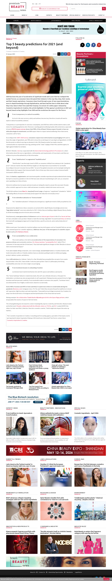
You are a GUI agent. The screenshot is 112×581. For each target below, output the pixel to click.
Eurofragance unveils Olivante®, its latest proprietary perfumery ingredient (96, 272)
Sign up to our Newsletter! (49, 8)
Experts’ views (12, 408)
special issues (74, 15)
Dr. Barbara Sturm (22, 232)
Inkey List (64, 218)
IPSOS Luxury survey (18, 129)
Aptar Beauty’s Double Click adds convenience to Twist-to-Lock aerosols (54, 498)
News (24, 15)
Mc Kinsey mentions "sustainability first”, (44, 242)
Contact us (42, 572)
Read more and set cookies (76, 579)
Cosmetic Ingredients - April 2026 (86, 413)
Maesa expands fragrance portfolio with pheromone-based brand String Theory (20, 532)
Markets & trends (11, 38)
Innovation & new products (17, 526)
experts (49, 15)
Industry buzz (80, 526)
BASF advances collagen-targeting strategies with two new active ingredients (21, 498)
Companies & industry (49, 526)
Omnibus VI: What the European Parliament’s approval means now (52, 465)
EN (36, 4)
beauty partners (62, 15)
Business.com (17, 289)
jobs (36, 15)
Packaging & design (48, 493)
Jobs (77, 220)
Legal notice (78, 572)
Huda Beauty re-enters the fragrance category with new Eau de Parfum (87, 532)
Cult (18, 151)
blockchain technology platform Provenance (48, 151)
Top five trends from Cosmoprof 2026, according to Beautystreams (39, 388)
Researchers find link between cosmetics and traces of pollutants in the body (89, 465)
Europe (16, 20)
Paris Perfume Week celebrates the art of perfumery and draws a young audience (38, 367)
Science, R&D (79, 459)
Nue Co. (25, 191)
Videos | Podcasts (88, 15)
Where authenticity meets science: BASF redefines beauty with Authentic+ (54, 414)
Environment (79, 493)
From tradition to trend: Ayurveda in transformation (19, 414)
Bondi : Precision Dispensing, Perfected (96, 262)
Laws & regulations (48, 459)
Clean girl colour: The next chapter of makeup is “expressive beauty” (60, 366)
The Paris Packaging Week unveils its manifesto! (95, 280)
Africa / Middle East (96, 20)
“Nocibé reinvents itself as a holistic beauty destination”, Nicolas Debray (55, 532)
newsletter (69, 572)
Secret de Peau (66, 216)
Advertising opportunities (55, 572)
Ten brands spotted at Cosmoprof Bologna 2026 (14, 387)
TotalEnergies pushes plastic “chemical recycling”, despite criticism (88, 498)
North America (36, 20)
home (12, 15)
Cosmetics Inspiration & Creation (17, 320)
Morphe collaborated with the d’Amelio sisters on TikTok (33, 306)
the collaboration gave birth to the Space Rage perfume (41, 297)
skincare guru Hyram (47, 216)
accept (106, 579)
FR (33, 4)
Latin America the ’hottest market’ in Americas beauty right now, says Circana (15, 366)
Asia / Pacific (76, 20)
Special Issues (79, 408)
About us (32, 572)
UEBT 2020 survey (22, 137)
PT (40, 4)
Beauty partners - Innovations (85, 55)
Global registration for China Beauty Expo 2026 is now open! (62, 387)
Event (101, 15)
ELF (55, 306)
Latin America (56, 20)
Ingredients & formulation (17, 493)
